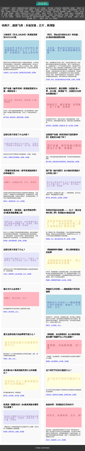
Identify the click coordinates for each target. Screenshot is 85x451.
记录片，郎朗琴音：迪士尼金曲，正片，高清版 (17, 274)
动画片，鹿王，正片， (10, 358)
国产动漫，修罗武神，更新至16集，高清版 (16, 117)
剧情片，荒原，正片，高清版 (48, 18)
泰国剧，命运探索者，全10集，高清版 (57, 361)
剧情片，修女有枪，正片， (11, 311)
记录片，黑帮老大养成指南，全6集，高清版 (16, 157)
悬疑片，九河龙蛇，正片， (54, 325)
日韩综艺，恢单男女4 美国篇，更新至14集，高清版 (61, 394)
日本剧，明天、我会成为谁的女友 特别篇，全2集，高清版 (63, 79)
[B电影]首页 (6, 8)
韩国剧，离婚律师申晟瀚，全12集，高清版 (58, 280)
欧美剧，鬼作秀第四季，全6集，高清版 (15, 240)
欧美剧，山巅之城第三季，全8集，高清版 (61, 15)
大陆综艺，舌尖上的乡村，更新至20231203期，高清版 (19, 72)
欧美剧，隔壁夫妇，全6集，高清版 (13, 431)
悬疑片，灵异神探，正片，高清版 (62, 16)
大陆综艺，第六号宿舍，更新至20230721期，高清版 (30, 15)
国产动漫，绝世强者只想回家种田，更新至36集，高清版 (62, 161)
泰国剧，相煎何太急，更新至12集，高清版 (48, 10)
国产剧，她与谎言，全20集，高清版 (56, 197)
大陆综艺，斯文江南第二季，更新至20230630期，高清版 (32, 16)
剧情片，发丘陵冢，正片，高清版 (41, 11)
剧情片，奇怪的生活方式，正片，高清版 (28, 13)
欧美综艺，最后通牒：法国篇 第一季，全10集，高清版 (62, 125)
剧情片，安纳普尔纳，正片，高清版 (14, 201)
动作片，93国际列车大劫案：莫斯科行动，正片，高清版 (28, 8)
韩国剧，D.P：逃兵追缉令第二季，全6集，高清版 (60, 239)
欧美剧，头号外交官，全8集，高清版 (17, 11)
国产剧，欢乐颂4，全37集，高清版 (13, 395)
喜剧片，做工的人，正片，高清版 (52, 13)
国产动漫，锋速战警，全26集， (62, 11)
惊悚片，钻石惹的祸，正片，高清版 (22, 10)
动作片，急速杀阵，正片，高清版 (56, 440)
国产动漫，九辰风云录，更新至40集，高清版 (61, 8)
